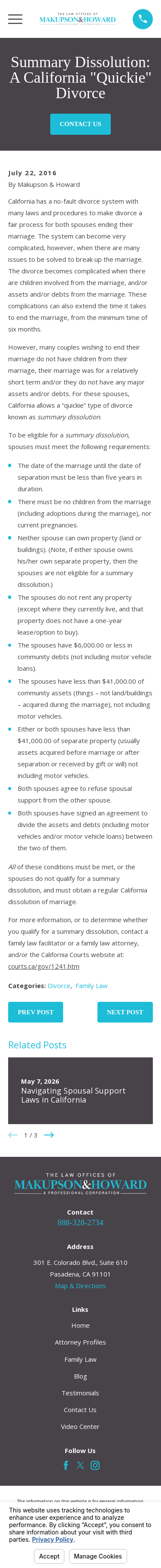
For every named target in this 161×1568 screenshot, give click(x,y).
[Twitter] (80, 1465)
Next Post (125, 1012)
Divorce (59, 985)
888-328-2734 (80, 1222)
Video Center (80, 1426)
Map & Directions (80, 1285)
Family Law (92, 985)
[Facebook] (65, 1465)
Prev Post (36, 1012)
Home (80, 1325)
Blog (80, 1376)
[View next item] (49, 1135)
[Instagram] (95, 1465)
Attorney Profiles (80, 1342)
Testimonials (80, 1392)
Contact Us (80, 124)
